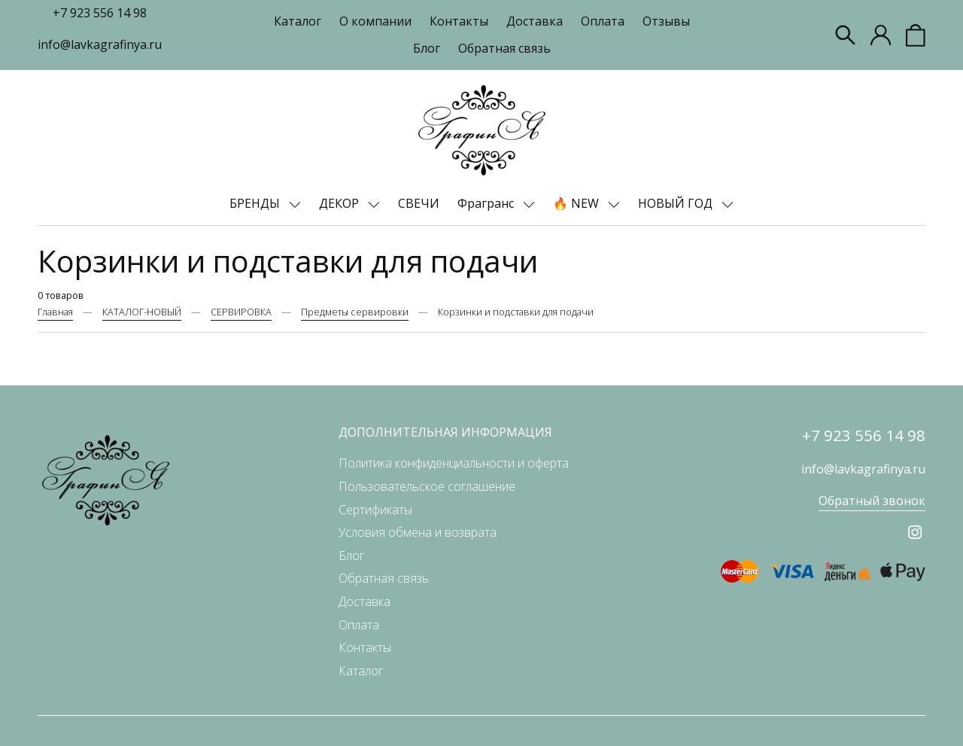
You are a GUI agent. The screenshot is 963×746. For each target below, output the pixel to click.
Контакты (459, 21)
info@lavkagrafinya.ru (100, 44)
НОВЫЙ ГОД (676, 203)
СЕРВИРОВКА (241, 311)
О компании (375, 21)
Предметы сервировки (355, 311)
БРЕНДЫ (256, 203)
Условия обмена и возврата (418, 532)
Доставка (534, 21)
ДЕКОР (340, 203)
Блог (426, 48)
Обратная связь (504, 48)
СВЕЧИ (418, 203)
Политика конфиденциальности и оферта (454, 463)
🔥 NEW (577, 203)
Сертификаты (375, 509)
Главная (55, 311)
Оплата (602, 21)
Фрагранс (487, 203)
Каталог (297, 21)
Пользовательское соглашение (427, 486)
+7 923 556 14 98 (100, 13)
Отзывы (666, 21)
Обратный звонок (872, 500)
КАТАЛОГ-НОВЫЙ (141, 311)
